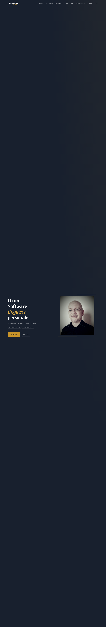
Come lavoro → (26, 334)
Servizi (51, 3)
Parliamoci (14, 334)
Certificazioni (59, 3)
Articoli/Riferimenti (80, 3)
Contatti (90, 3)
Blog (72, 3)
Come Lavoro (43, 3)
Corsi (66, 3)
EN (96, 3)
